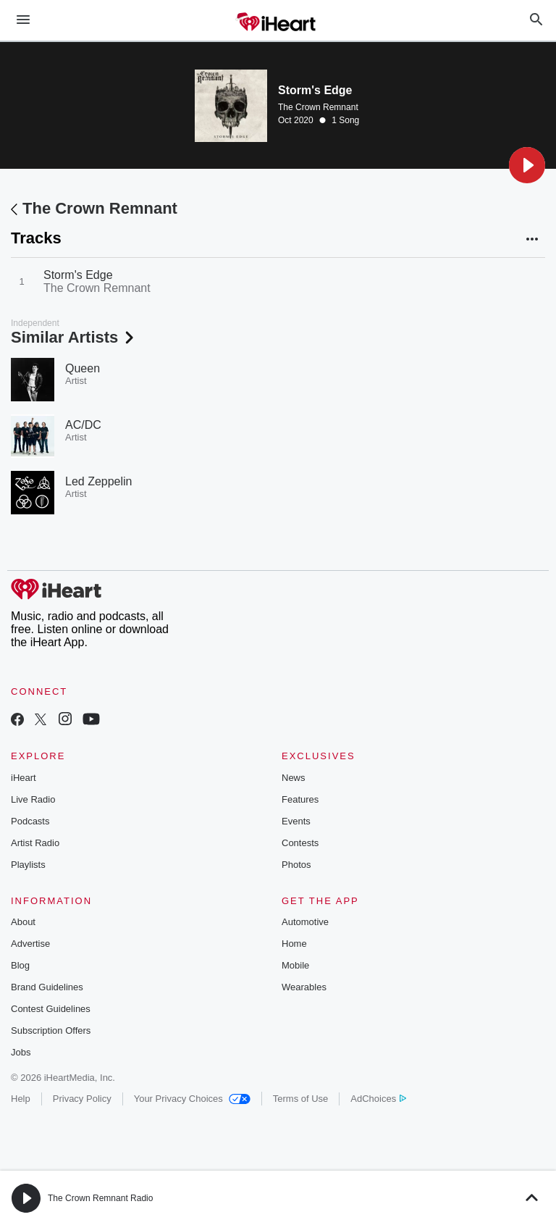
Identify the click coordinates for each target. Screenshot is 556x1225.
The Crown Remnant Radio (100, 1198)
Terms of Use (301, 1098)
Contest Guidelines (50, 1008)
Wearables (304, 987)
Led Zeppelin (98, 481)
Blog (20, 965)
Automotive (305, 921)
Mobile (295, 965)
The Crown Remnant (318, 107)
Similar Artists (74, 337)
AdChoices (378, 1098)
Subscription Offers (50, 1030)
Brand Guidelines (47, 987)
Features (300, 799)
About (23, 921)
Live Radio (33, 799)
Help (20, 1098)
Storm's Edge (78, 275)
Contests (300, 842)
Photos (296, 864)
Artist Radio (35, 842)
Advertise (30, 943)
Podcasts (30, 821)
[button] (527, 165)
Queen (82, 368)
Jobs (20, 1052)
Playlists (28, 864)
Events (296, 821)
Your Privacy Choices (192, 1098)
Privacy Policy (82, 1098)
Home (294, 943)
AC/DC (83, 425)
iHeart (23, 777)
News (294, 777)
